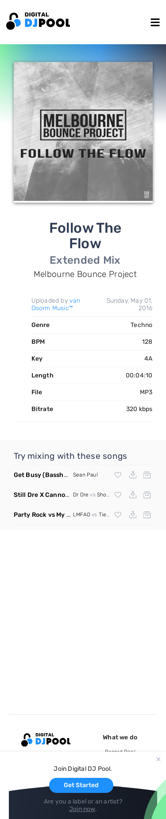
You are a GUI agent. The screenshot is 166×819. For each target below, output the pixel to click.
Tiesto (106, 514)
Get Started (81, 785)
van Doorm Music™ (56, 304)
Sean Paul (85, 475)
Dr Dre (81, 495)
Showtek (107, 495)
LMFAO (81, 514)
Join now (82, 809)
